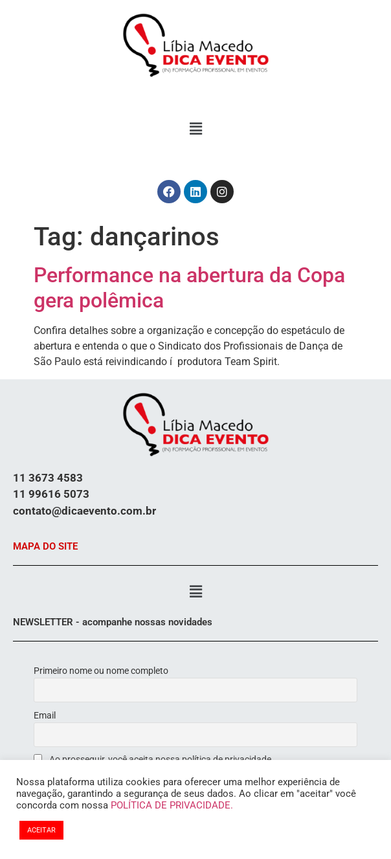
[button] (195, 129)
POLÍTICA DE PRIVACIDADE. (172, 805)
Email (45, 715)
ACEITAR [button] (41, 830)
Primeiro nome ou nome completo (101, 670)
